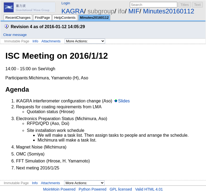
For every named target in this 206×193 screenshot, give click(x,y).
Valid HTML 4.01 (149, 189)
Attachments (51, 41)
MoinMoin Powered (59, 189)
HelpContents (64, 18)
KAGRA (72, 11)
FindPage (42, 18)
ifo (121, 11)
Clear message (15, 35)
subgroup (100, 11)
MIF (133, 11)
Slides (124, 101)
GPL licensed (121, 189)
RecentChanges (18, 18)
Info (35, 41)
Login (65, 3)
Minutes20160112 (168, 11)
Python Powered (92, 189)
